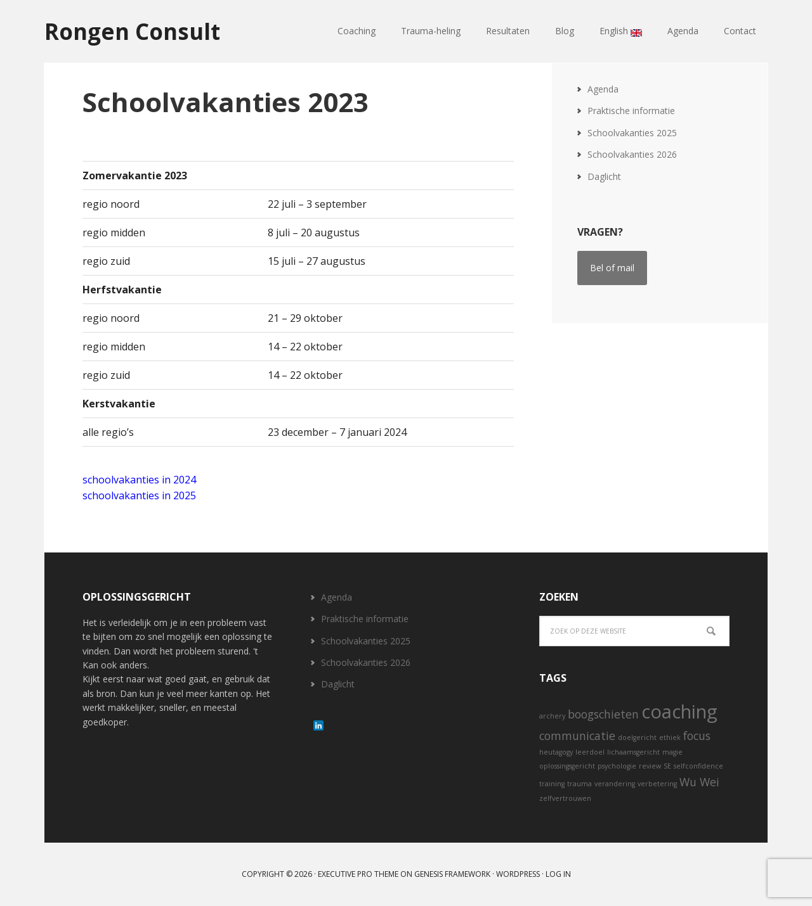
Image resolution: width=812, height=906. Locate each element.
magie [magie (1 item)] (672, 752)
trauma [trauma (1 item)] (579, 783)
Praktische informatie (631, 111)
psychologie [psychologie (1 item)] (617, 766)
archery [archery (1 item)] (552, 715)
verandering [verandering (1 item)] (614, 783)
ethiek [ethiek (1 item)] (670, 737)
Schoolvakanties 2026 (632, 154)
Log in (558, 874)
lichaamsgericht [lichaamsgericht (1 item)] (633, 752)
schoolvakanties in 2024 (139, 480)
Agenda (603, 89)
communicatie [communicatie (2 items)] (577, 735)
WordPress (518, 874)
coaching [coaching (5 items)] (679, 711)
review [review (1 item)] (650, 766)
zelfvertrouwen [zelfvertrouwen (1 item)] (565, 798)
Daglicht (604, 176)
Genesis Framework (452, 874)
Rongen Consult (135, 31)
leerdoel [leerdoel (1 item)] (590, 752)
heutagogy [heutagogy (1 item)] (556, 752)
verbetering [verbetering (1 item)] (657, 783)
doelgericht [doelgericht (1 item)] (637, 737)
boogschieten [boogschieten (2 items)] (603, 714)
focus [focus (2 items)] (696, 735)
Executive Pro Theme (358, 874)
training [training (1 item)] (552, 783)
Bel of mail (612, 268)
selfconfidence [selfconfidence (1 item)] (698, 766)
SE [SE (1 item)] (667, 766)
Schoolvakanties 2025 (632, 133)
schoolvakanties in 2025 (139, 495)
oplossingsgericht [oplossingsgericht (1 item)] (567, 766)
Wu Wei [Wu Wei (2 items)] (699, 781)
